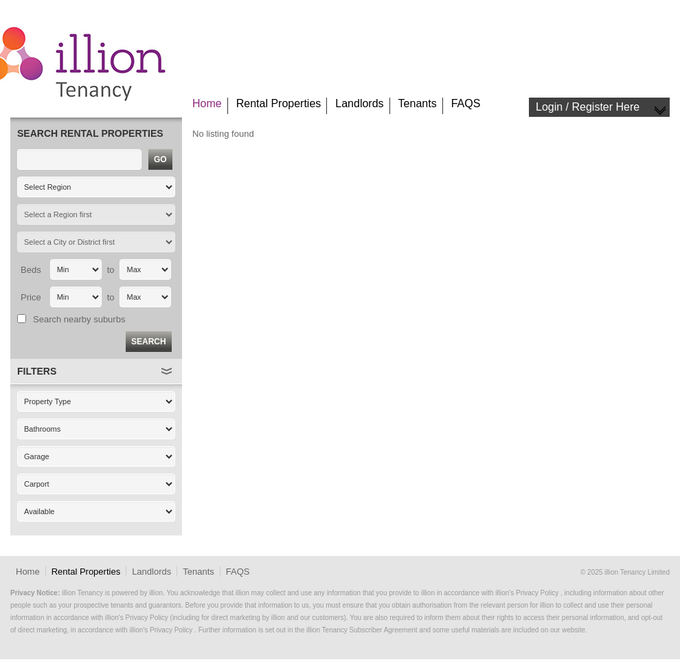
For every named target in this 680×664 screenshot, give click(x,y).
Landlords (359, 103)
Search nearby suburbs (79, 319)
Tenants (417, 103)
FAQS (466, 103)
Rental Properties (278, 103)
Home (207, 103)
